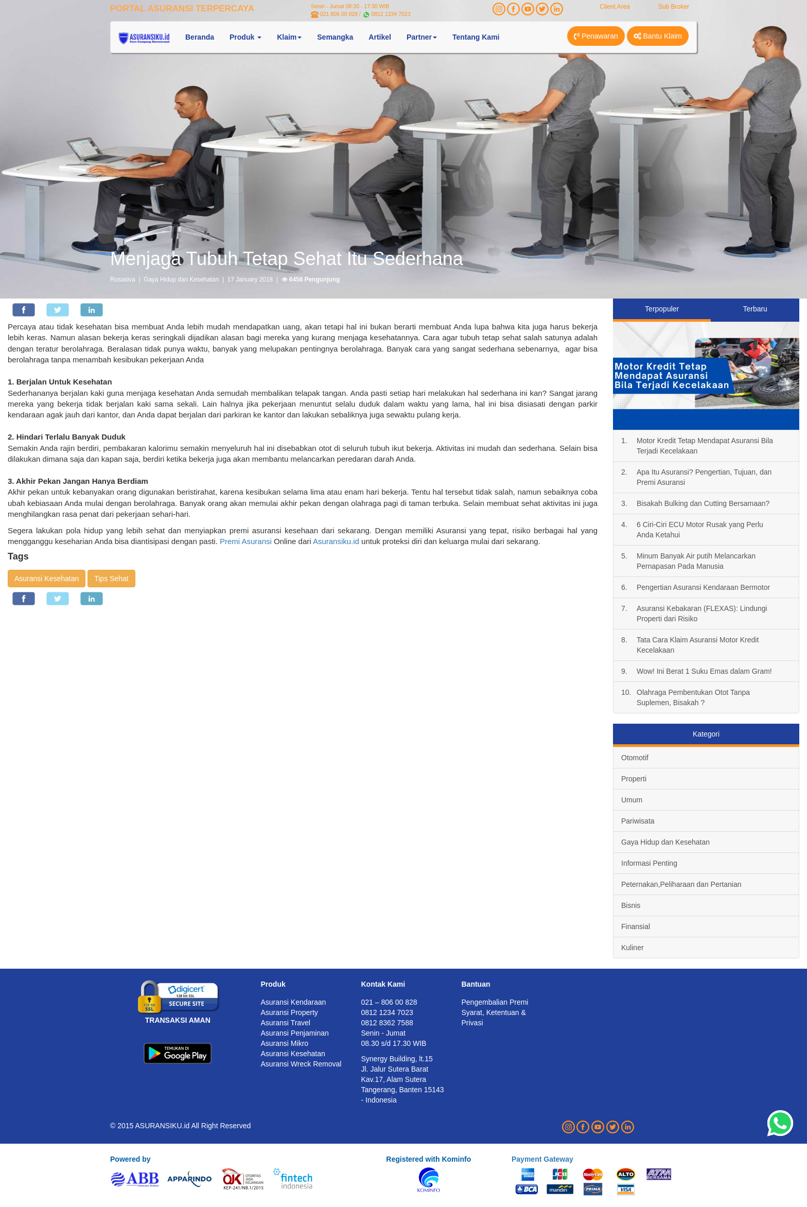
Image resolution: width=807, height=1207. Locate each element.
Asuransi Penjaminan (295, 1033)
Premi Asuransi (246, 541)
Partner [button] (422, 37)
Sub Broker (673, 6)
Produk (273, 984)
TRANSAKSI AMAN (177, 1020)
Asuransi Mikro (285, 1043)
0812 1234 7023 (391, 14)
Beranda (199, 37)
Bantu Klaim (658, 36)
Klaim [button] (289, 37)
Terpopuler (662, 309)
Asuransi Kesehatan (46, 578)
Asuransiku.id (336, 541)
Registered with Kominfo (428, 1159)
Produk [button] (245, 37)
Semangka (335, 37)
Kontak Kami (383, 984)
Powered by (130, 1159)
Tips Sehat (111, 578)
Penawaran (596, 36)
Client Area (615, 6)
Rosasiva (122, 279)
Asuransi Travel (285, 1023)
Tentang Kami (476, 37)
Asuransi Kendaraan (293, 1002)
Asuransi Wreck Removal (301, 1064)
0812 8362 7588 (387, 1023)
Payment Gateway (542, 1159)
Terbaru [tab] (755, 309)
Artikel (380, 37)
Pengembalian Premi (495, 1002)
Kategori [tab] (706, 734)
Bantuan (476, 984)
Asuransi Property (289, 1012)
